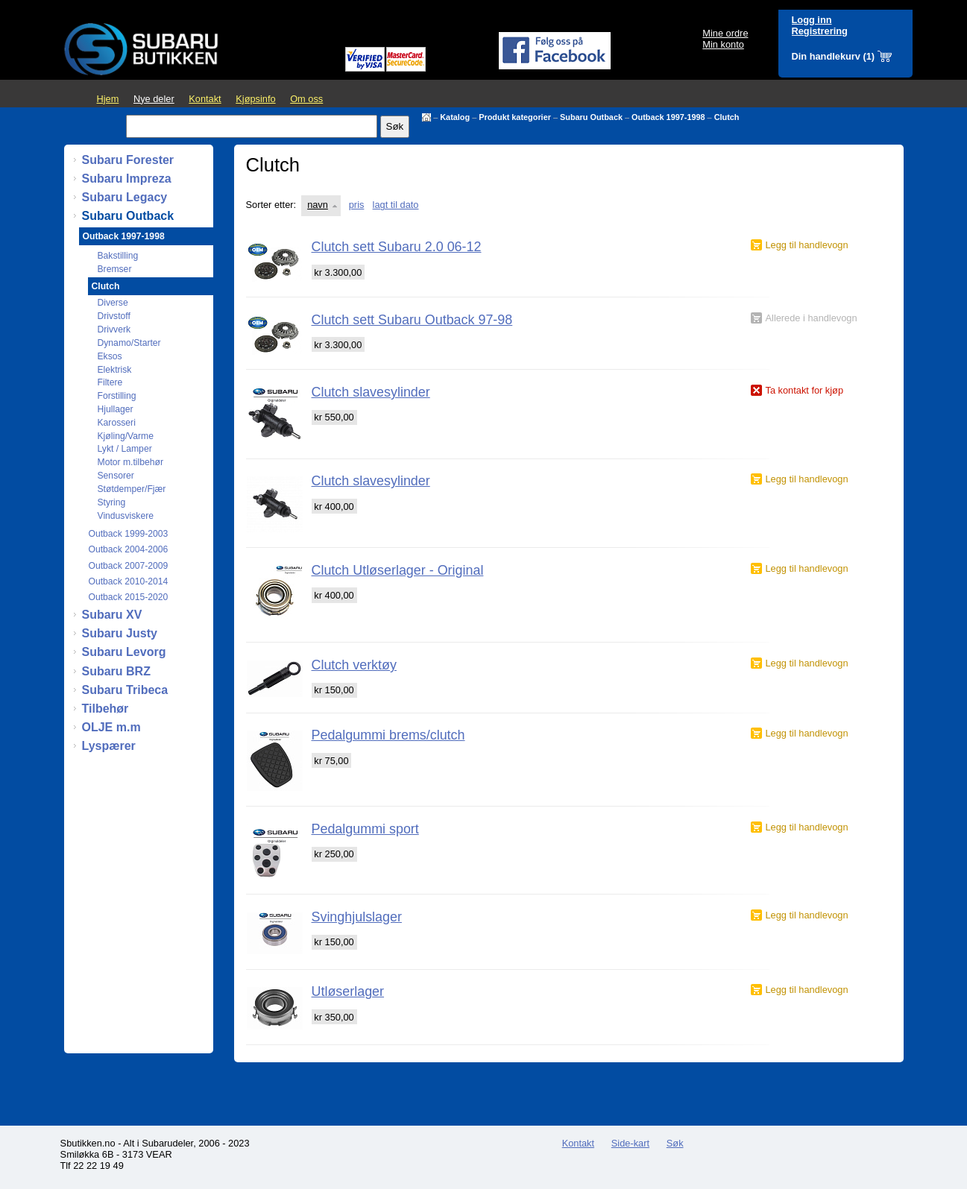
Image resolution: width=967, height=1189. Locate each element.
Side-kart (630, 1143)
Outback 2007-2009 (128, 566)
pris (357, 204)
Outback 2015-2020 (128, 597)
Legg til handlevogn (807, 244)
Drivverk (114, 329)
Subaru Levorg (124, 652)
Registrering (820, 31)
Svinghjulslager (357, 916)
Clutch (727, 117)
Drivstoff (114, 316)
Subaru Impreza (126, 178)
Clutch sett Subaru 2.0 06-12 (397, 246)
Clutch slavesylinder (371, 392)
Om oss (306, 98)
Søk (675, 1143)
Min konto (722, 44)
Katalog (455, 117)
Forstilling (117, 396)
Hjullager (115, 409)
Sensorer (116, 475)
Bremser (115, 269)
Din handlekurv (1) (833, 56)
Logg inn (812, 19)
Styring (112, 502)
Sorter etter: (271, 204)
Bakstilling (118, 255)
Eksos (110, 356)
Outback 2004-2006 (128, 549)
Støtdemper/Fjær (132, 489)
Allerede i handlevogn (811, 318)
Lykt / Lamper (125, 449)
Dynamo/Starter (129, 343)
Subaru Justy (119, 633)
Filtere (110, 382)
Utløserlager (348, 991)
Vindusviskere (126, 516)
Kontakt (205, 98)
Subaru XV (112, 614)
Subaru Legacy (125, 197)
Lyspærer (109, 745)
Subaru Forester (128, 160)
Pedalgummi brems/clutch (388, 735)
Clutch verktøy (354, 664)
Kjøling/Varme (126, 436)
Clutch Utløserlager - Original (398, 570)
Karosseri (117, 422)
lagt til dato (396, 204)
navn (317, 204)
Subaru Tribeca (125, 690)
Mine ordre (725, 33)
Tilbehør (105, 708)
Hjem (108, 98)
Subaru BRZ (116, 671)
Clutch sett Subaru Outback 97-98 (412, 319)
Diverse (113, 302)
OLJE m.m (111, 727)
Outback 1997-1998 (668, 117)
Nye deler (153, 98)
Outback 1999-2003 (128, 534)
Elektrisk (115, 370)
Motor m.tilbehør (131, 462)
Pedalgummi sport (365, 828)
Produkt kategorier (515, 117)
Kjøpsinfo (255, 98)
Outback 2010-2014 (128, 581)
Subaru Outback (591, 117)
